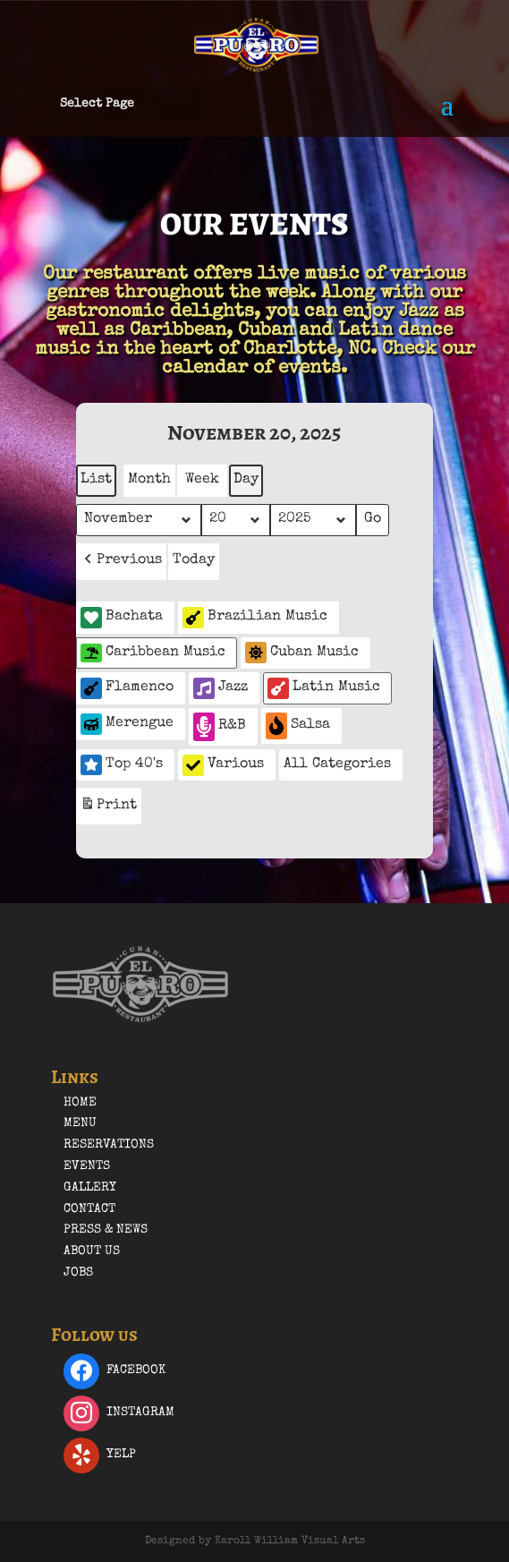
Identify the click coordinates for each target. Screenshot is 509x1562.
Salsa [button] (298, 725)
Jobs (78, 1273)
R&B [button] (219, 726)
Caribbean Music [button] (153, 653)
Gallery (90, 1188)
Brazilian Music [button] (254, 617)
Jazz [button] (220, 688)
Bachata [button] (122, 617)
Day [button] (246, 480)
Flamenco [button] (127, 688)
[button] (121, 561)
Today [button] (194, 560)
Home (80, 1103)
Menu (80, 1123)
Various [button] (223, 765)
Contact (89, 1209)
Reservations (109, 1145)
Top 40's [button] (122, 764)
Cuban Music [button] (302, 652)
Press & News (106, 1230)
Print (108, 808)
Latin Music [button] (323, 688)
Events (87, 1166)
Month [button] (149, 480)
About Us (92, 1251)
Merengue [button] (127, 724)
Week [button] (202, 480)
